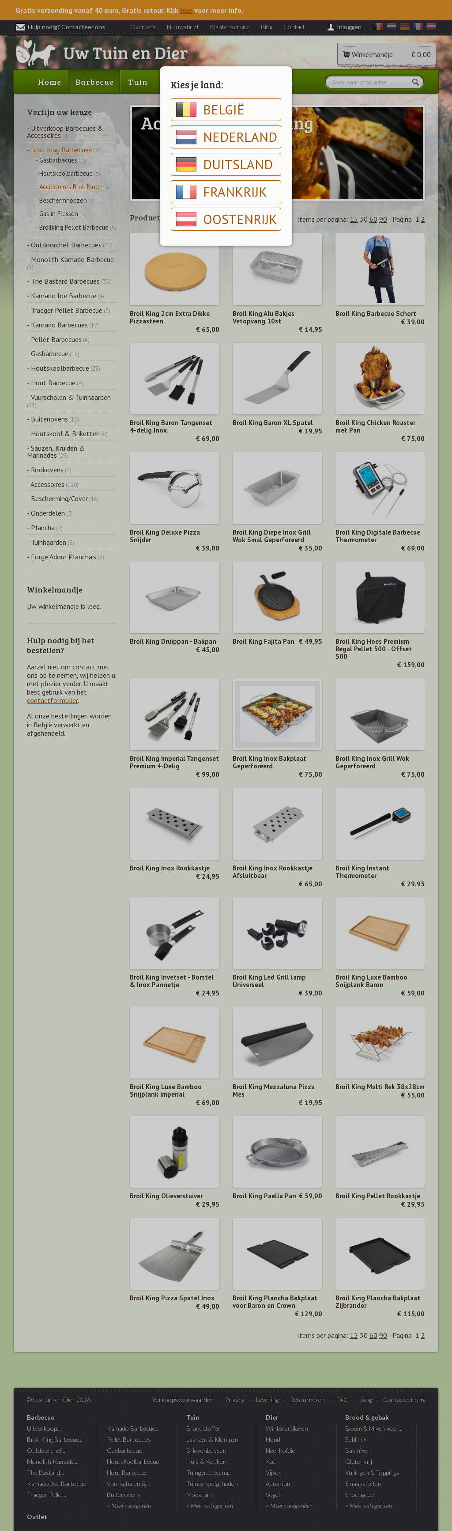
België (210, 109)
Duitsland (224, 164)
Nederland (226, 137)
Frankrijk (221, 191)
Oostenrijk (226, 219)
